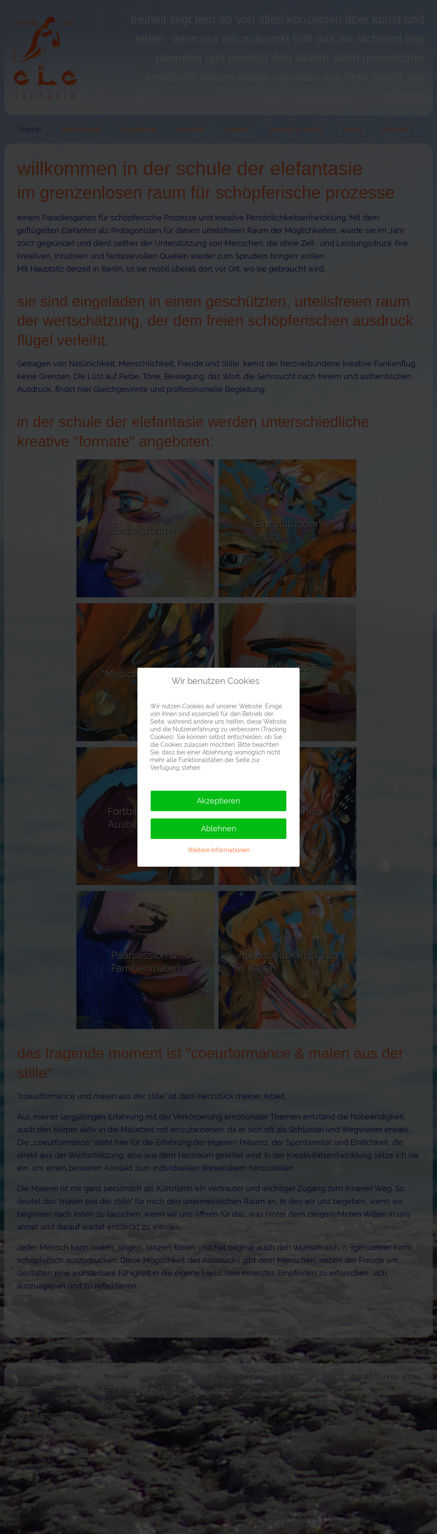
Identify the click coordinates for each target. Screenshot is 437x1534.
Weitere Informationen (219, 850)
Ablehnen (218, 828)
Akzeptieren (218, 800)
